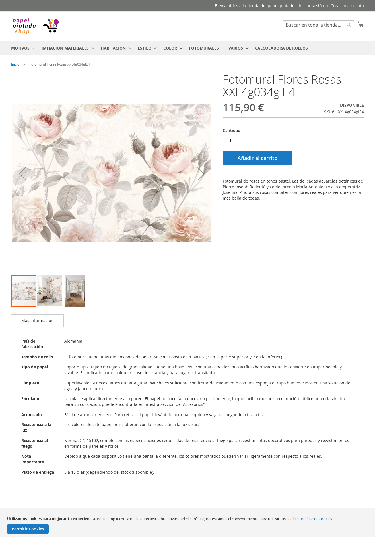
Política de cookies (316, 518)
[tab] (37, 320)
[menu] (187, 48)
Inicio (15, 64)
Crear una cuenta (347, 5)
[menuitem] (21, 48)
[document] (188, 525)
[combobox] (318, 24)
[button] (22, 174)
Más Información (37, 320)
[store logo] (35, 26)
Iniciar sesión (311, 5)
